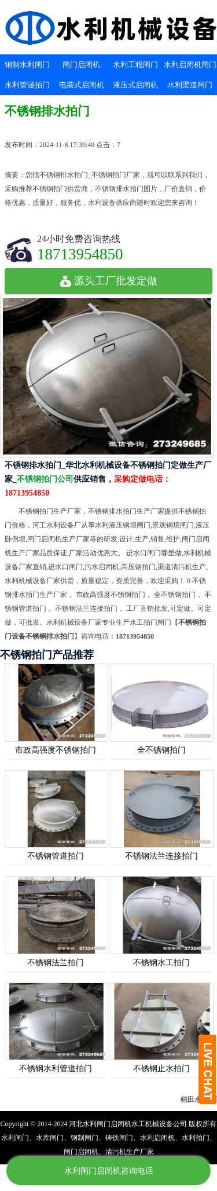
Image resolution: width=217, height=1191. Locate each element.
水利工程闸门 (135, 64)
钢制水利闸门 (27, 64)
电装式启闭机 (81, 84)
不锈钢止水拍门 (161, 1068)
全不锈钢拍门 (161, 750)
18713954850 (80, 253)
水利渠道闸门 (189, 84)
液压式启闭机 (135, 84)
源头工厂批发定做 (108, 281)
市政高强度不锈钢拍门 (55, 750)
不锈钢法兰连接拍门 (161, 856)
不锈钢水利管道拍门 (55, 1068)
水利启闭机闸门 (190, 64)
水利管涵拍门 (27, 84)
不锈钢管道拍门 (55, 856)
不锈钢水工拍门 (161, 962)
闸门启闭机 (81, 64)
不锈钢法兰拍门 (55, 962)
